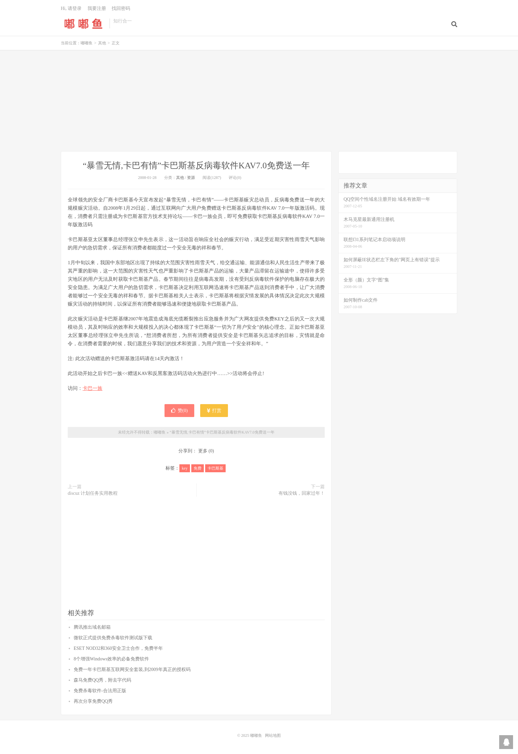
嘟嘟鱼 (83, 23)
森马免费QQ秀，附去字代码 (102, 680)
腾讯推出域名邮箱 (92, 627)
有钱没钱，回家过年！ (301, 493)
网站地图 (273, 735)
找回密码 (121, 8)
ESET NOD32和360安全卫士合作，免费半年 (118, 648)
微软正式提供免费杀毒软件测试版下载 (113, 637)
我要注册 (97, 8)
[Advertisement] (259, 101)
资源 (191, 177)
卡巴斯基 (215, 468)
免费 (198, 468)
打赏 (214, 410)
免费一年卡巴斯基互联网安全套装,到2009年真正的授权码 (132, 669)
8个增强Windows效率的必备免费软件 (111, 658)
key (184, 468)
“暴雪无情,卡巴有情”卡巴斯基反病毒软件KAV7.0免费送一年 (196, 165)
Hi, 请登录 (71, 8)
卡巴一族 (92, 388)
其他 (102, 43)
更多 (202, 450)
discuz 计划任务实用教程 (93, 493)
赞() (179, 410)
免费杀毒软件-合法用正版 (100, 690)
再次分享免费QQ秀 (93, 701)
